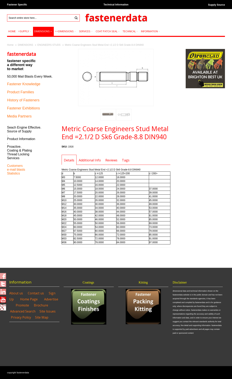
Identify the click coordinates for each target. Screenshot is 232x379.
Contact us (36, 293)
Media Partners (19, 116)
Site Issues (47, 311)
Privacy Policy (21, 317)
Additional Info (90, 160)
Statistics (13, 173)
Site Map (41, 317)
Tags (125, 160)
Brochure (41, 305)
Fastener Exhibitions (23, 108)
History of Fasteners (23, 100)
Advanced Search (22, 311)
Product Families (20, 92)
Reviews (111, 160)
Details (69, 160)
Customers (15, 165)
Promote (22, 305)
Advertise (51, 299)
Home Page (29, 299)
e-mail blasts (16, 169)
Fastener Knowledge (23, 84)
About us (16, 293)
